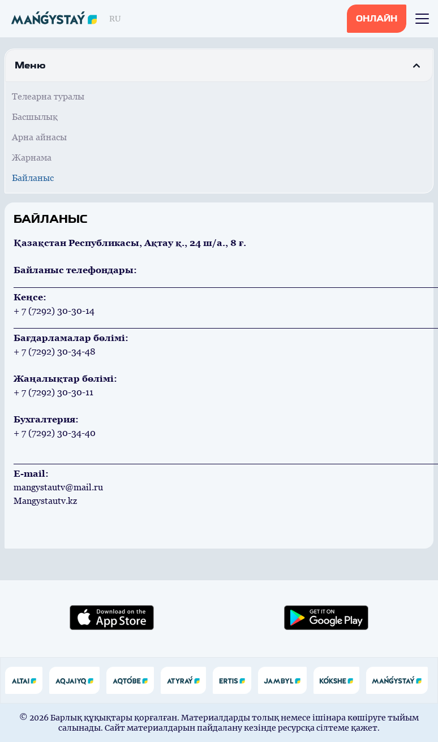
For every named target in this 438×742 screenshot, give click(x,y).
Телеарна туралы (48, 96)
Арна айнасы (39, 137)
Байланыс (33, 177)
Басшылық (35, 116)
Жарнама (31, 157)
